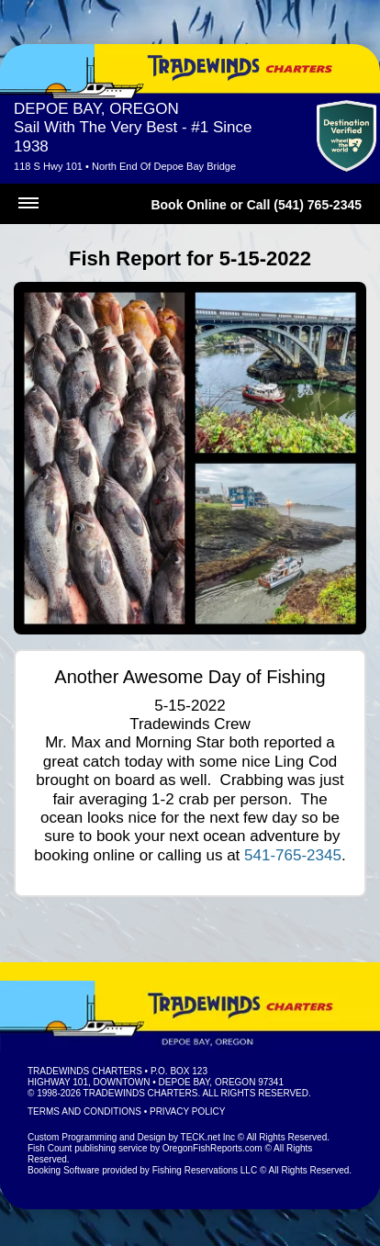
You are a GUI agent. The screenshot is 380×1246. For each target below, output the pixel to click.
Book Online (188, 204)
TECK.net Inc (208, 1137)
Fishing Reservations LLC (205, 1170)
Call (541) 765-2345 (304, 204)
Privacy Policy (187, 1111)
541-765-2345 (292, 855)
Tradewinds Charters (85, 1071)
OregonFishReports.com (212, 1148)
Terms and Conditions (84, 1111)
